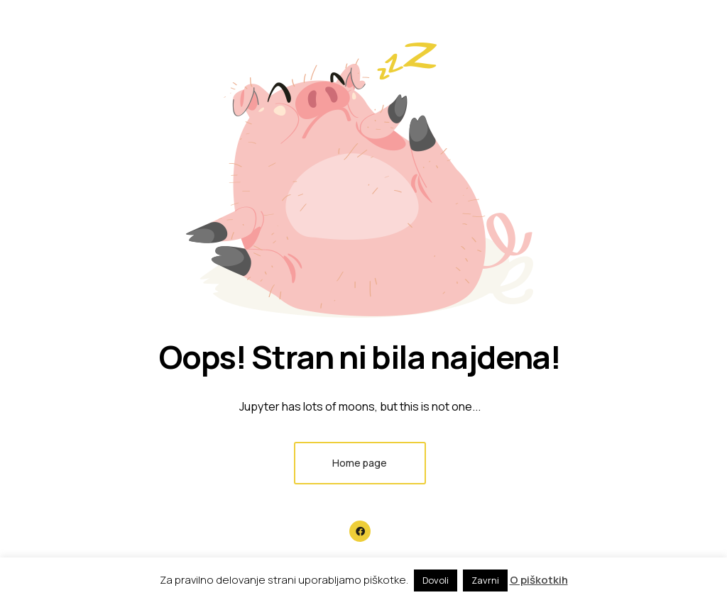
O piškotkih (539, 579)
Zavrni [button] (485, 580)
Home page (359, 463)
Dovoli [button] (435, 580)
